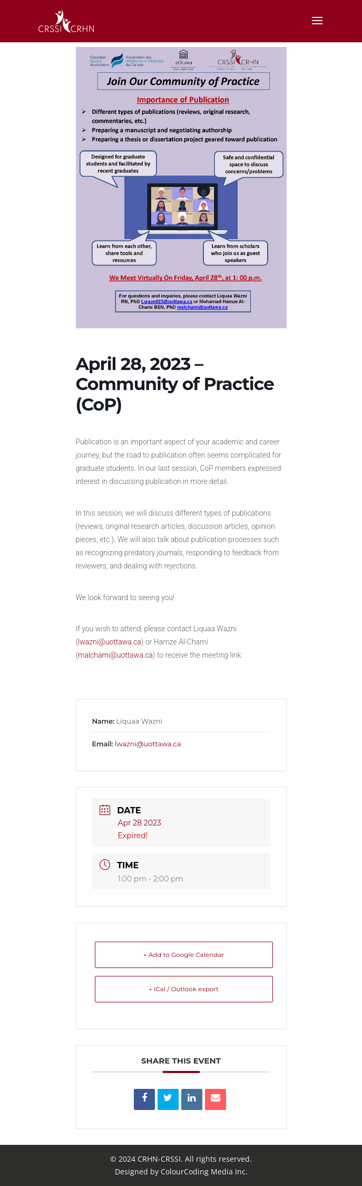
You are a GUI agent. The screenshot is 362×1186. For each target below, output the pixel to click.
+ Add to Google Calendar (183, 955)
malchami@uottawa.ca (115, 655)
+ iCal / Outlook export (184, 989)
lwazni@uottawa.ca (109, 642)
